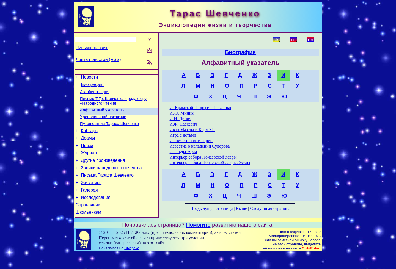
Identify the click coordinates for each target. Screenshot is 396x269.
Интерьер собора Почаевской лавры (203, 157)
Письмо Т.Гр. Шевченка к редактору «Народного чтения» (113, 104)
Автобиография (94, 94)
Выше (241, 208)
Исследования (95, 211)
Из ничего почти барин (191, 140)
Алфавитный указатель (102, 114)
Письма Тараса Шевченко (107, 186)
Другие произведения (103, 170)
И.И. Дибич (180, 118)
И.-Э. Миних (182, 113)
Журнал (89, 162)
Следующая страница (270, 208)
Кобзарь (89, 137)
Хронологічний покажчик (103, 122)
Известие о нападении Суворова (200, 146)
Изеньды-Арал (183, 151)
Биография (92, 86)
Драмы (88, 145)
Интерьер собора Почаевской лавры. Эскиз (210, 162)
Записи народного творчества (111, 178)
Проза (87, 153)
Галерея (89, 203)
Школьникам (88, 228)
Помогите (198, 240)
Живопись (91, 195)
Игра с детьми (183, 135)
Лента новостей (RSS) (98, 59)
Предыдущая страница (211, 208)
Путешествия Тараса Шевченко (109, 129)
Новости (89, 78)
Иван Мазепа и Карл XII (192, 129)
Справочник (88, 219)
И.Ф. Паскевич (183, 124)
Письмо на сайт (92, 47)
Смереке (131, 264)
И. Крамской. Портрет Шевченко (200, 107)
